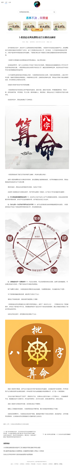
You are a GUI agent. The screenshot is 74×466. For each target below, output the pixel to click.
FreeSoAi (39, 464)
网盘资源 (45, 464)
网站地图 (33, 464)
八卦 (9, 2)
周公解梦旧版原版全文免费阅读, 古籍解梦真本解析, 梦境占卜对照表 (23, 451)
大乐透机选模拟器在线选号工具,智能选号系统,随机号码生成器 (21, 447)
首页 (2, 2)
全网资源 (50, 464)
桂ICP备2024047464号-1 (41, 461)
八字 (6, 2)
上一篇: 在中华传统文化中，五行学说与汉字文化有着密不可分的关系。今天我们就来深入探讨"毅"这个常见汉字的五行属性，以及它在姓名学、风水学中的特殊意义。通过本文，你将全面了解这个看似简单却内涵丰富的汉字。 (19, 434)
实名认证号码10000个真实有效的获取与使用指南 (18, 454)
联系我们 (28, 464)
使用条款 (22, 464)
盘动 (12, 464)
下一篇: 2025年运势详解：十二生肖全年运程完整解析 (57, 434)
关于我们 (16, 464)
